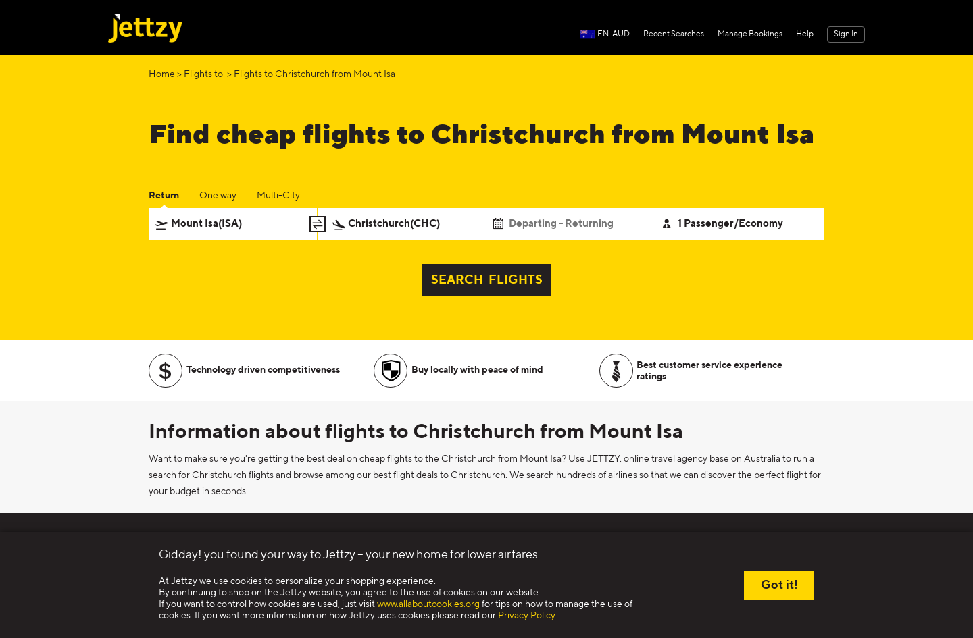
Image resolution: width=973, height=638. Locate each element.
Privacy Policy (526, 615)
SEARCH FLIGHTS (487, 280)
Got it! (779, 585)
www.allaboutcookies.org (428, 604)
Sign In (846, 34)
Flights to (204, 74)
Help (805, 34)
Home (162, 74)
